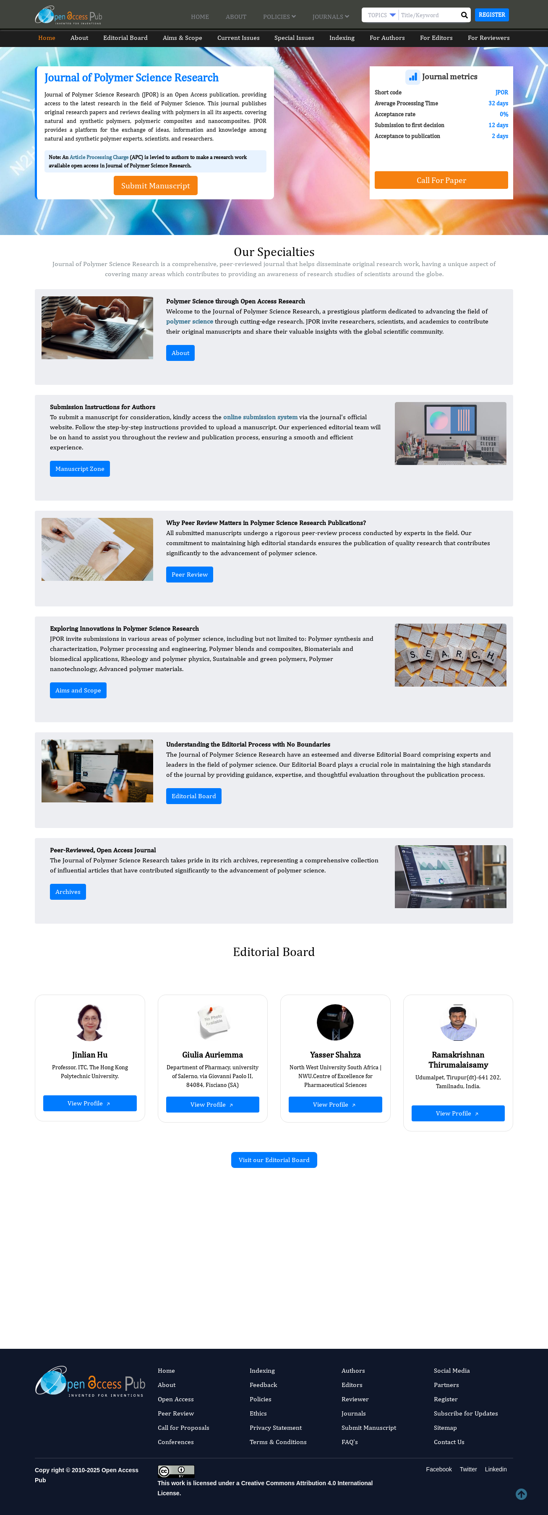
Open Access (176, 1399)
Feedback (263, 1385)
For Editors (439, 38)
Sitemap (445, 1427)
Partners (446, 1385)
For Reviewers (492, 38)
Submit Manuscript (369, 1427)
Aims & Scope (181, 38)
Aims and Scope (78, 690)
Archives (68, 892)
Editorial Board (123, 38)
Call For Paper (441, 180)
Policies (279, 17)
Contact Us (449, 1442)
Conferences (176, 1442)
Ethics (258, 1413)
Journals (331, 17)
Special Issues (295, 38)
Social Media (452, 1370)
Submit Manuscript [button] (155, 185)
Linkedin (495, 1469)
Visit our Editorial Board (274, 1160)
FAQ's (350, 1442)
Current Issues (238, 38)
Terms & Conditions (278, 1442)
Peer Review (190, 574)
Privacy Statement (276, 1427)
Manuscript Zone (79, 469)
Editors (352, 1385)
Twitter (467, 1469)
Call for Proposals (183, 1427)
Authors (353, 1370)
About (236, 17)
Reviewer (355, 1399)
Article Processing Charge (99, 157)
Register (492, 14)
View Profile (90, 1103)
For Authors (389, 38)
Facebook (438, 1469)
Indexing (343, 38)
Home (200, 17)
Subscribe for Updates (466, 1413)
